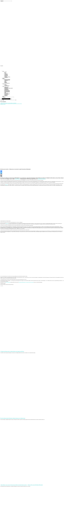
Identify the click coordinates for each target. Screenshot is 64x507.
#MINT (5, 92)
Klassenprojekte (6, 75)
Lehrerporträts (6, 74)
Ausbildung (3, 78)
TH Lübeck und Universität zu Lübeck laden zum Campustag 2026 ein (12, 351)
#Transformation (6, 94)
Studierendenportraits (7, 85)
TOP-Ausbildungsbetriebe (7, 79)
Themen (3, 86)
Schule (3, 71)
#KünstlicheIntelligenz (7, 91)
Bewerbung (6, 82)
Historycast (6, 76)
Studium (3, 83)
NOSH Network (6, 77)
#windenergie (1, 104)
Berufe (5, 81)
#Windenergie (6, 95)
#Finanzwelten (6, 88)
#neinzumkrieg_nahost (7, 93)
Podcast (3, 96)
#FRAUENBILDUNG (6, 89)
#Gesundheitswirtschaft (7, 90)
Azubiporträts (6, 80)
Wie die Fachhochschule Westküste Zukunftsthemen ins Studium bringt (12, 418)
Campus (5, 84)
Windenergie (6, 184)
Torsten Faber (17, 178)
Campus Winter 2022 (8, 282)
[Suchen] (7, 1)
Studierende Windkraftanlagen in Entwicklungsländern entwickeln (26, 282)
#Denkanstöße (6, 87)
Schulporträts (6, 73)
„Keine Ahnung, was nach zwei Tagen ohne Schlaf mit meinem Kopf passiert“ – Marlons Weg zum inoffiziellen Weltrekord (21, 484)
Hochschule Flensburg (41, 178)
